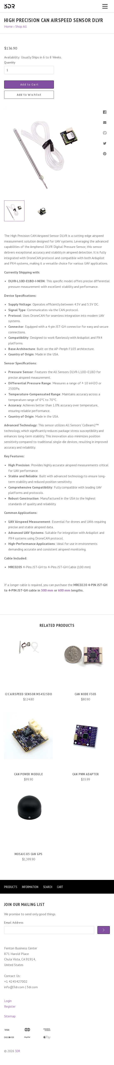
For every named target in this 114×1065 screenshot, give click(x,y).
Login (8, 1001)
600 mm (64, 590)
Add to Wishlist (29, 94)
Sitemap (10, 1016)
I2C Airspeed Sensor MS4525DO (28, 694)
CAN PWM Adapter (85, 774)
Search (47, 887)
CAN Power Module (28, 774)
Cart (60, 887)
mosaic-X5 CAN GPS (29, 854)
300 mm (47, 590)
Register (10, 1006)
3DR (17, 1051)
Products (10, 887)
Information (30, 887)
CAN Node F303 (85, 694)
